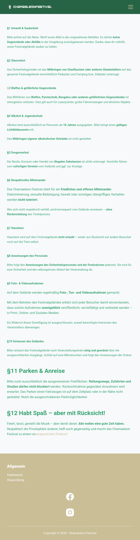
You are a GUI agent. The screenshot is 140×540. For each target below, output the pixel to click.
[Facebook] (70, 497)
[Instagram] (70, 512)
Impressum (15, 475)
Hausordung (15, 480)
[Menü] (130, 7)
